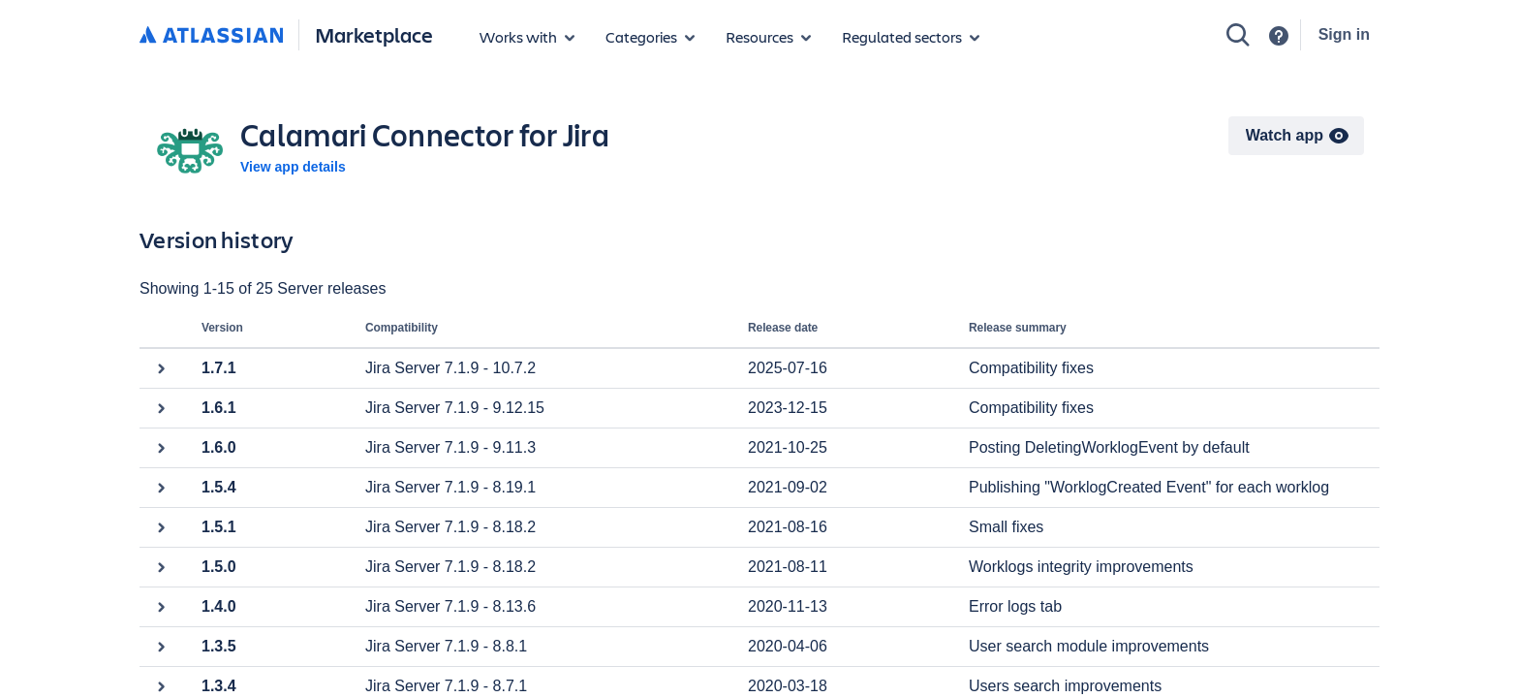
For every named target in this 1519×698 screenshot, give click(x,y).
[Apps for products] (527, 37)
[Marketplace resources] (768, 37)
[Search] (1238, 35)
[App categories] (650, 37)
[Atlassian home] (211, 35)
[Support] (1278, 35)
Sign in (1344, 34)
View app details (293, 166)
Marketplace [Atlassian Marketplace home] (374, 34)
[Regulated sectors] (910, 37)
